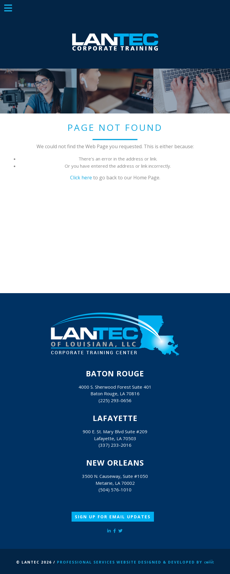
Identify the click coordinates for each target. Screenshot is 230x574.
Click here (81, 177)
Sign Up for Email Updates (113, 517)
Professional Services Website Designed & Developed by (135, 562)
